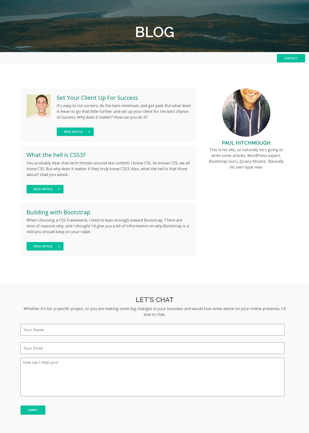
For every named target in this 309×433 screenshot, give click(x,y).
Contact (291, 58)
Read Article (77, 132)
